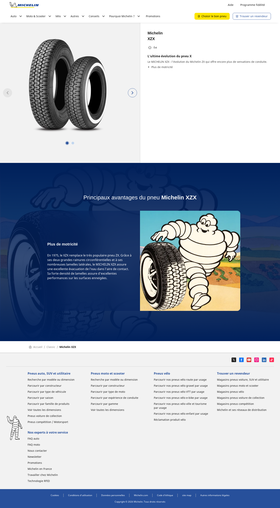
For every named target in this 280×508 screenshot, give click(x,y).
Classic (51, 347)
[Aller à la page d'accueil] (24, 5)
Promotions (153, 16)
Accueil (35, 347)
